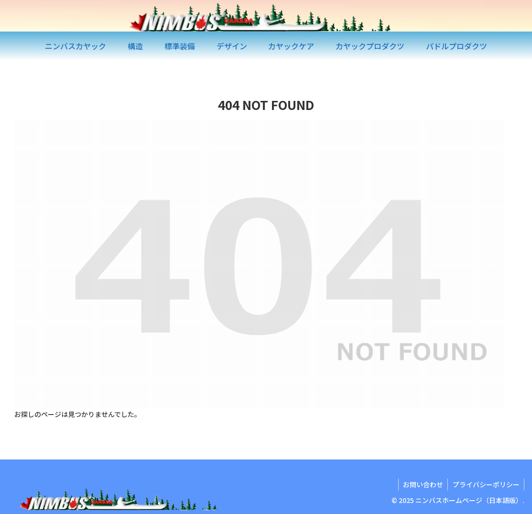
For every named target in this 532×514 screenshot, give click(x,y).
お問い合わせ (422, 484)
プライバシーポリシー (485, 484)
